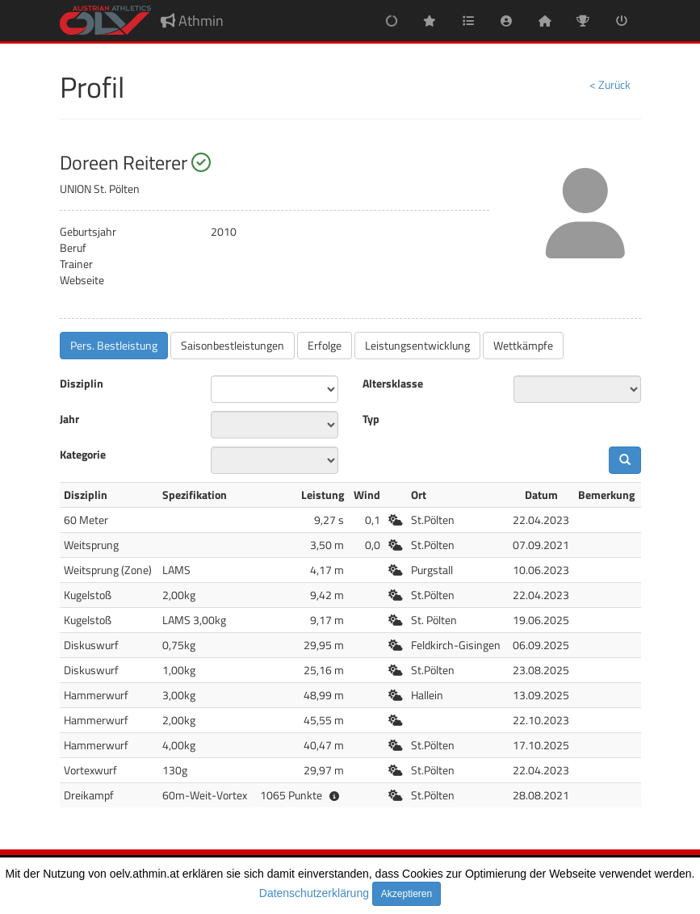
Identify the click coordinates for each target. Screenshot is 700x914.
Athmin (192, 20)
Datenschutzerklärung (314, 893)
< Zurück (610, 84)
